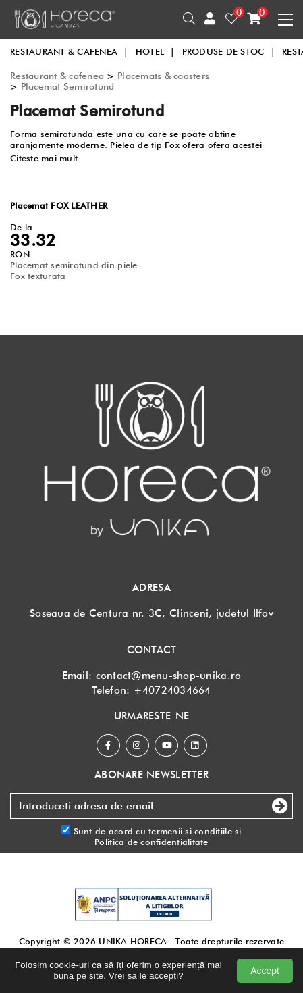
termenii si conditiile (190, 830)
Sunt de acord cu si (151, 836)
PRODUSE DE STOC (228, 51)
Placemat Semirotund (68, 86)
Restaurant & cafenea (57, 75)
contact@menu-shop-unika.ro (169, 675)
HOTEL (155, 51)
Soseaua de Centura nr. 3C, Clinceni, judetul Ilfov (151, 613)
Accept (264, 970)
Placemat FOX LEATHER (58, 205)
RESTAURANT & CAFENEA (69, 51)
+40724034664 (172, 690)
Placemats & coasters (163, 75)
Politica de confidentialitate (151, 841)
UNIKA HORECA (133, 941)
